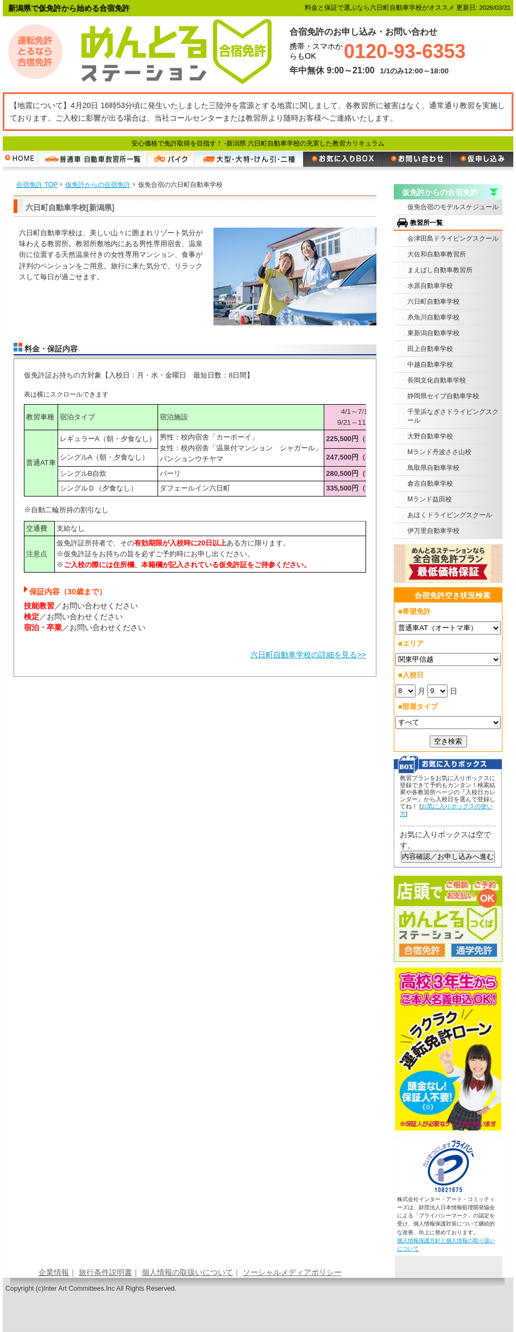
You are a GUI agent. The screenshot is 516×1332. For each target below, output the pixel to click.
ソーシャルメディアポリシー (292, 1272)
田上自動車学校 (430, 349)
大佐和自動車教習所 (436, 254)
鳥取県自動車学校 (433, 468)
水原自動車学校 (430, 286)
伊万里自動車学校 (433, 531)
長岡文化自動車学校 (436, 380)
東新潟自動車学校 (433, 333)
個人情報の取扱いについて (187, 1272)
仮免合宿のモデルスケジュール (453, 207)
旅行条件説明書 (105, 1272)
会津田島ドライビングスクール (453, 238)
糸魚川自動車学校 (433, 317)
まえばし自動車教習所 (440, 270)
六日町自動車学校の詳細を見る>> (308, 654)
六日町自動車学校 (433, 301)
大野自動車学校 (430, 436)
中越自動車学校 (430, 364)
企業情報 (54, 1272)
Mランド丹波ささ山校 (439, 452)
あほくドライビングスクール (449, 515)
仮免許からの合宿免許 (440, 192)
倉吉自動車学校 (430, 483)
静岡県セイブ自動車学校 (443, 396)
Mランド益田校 (429, 499)
